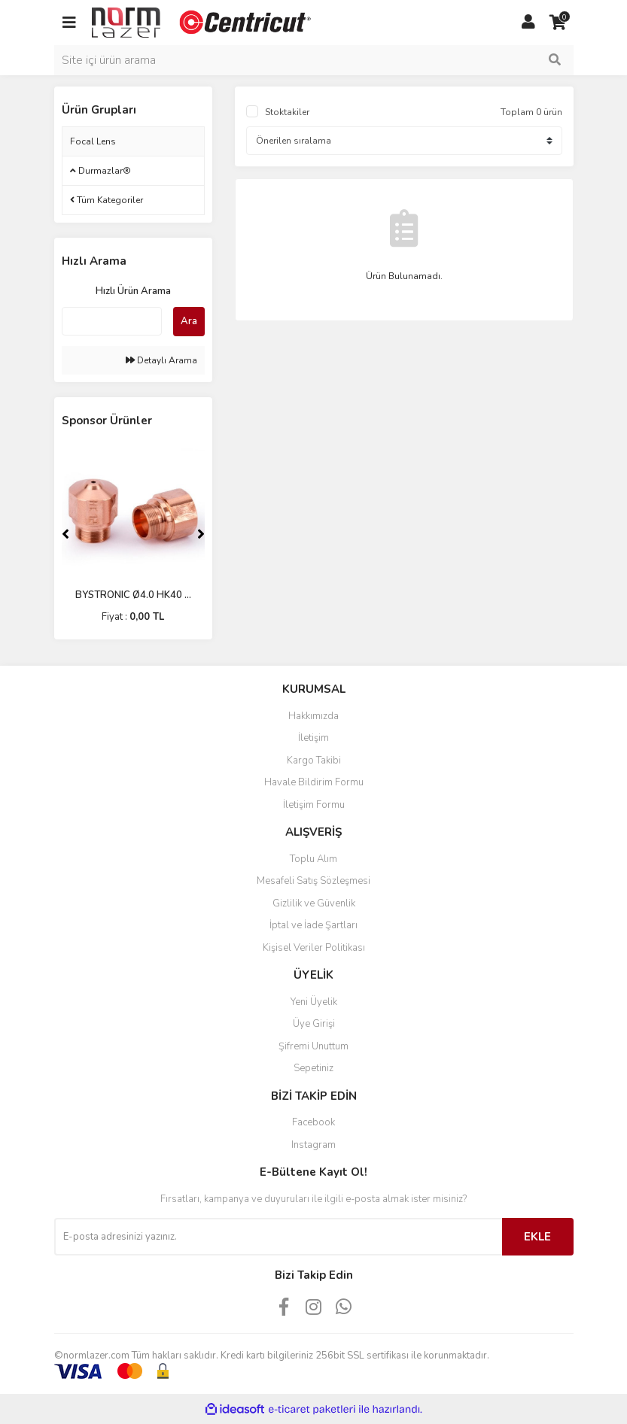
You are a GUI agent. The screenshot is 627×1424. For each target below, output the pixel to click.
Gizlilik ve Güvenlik (313, 903)
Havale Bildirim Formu (314, 782)
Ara (189, 321)
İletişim (313, 738)
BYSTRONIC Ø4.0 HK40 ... (133, 595)
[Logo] (203, 22)
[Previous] (65, 534)
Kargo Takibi (314, 760)
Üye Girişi (314, 1024)
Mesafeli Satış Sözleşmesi (313, 881)
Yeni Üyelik (314, 1002)
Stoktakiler (287, 112)
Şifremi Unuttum (313, 1046)
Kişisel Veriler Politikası (314, 948)
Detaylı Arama (161, 360)
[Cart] (558, 23)
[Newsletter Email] (278, 1236)
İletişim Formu (314, 805)
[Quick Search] (112, 321)
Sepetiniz (313, 1068)
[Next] (201, 534)
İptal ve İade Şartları (313, 925)
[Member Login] (528, 22)
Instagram (313, 1145)
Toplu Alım (313, 859)
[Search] (314, 60)
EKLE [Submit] (537, 1236)
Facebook (313, 1122)
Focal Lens (93, 141)
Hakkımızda (313, 716)
